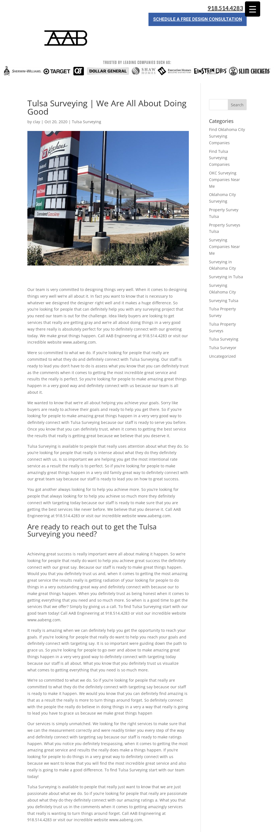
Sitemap (122, 824)
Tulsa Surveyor (222, 327)
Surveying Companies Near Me (224, 226)
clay (36, 101)
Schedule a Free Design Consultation (197, 19)
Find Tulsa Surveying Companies (219, 138)
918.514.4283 (225, 8)
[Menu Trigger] (252, 9)
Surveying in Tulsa (226, 256)
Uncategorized (222, 336)
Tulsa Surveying (86, 101)
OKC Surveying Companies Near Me (224, 159)
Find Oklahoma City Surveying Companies (227, 116)
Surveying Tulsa (223, 280)
